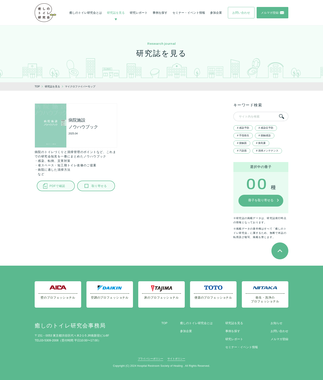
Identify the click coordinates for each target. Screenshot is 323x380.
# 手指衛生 (243, 135)
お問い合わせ (279, 331)
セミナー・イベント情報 (188, 12)
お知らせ (276, 323)
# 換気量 (261, 143)
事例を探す (160, 12)
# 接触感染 (265, 135)
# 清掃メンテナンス (267, 150)
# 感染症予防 (266, 127)
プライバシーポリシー (150, 358)
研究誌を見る (116, 12)
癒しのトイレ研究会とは (85, 12)
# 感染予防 (243, 127)
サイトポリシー (176, 358)
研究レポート (139, 12)
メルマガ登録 (279, 339)
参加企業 (216, 12)
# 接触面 (242, 143)
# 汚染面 (242, 150)
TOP (164, 323)
